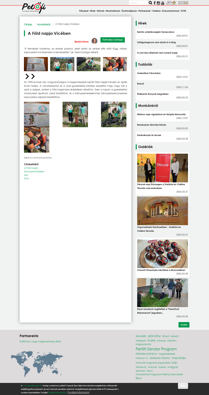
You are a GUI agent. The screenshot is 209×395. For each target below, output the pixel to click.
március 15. (142, 357)
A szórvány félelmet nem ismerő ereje (157, 52)
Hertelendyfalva (146, 353)
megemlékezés (166, 353)
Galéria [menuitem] (156, 10)
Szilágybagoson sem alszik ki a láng (156, 42)
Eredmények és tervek (149, 135)
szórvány (154, 336)
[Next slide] (33, 76)
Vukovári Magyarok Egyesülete (153, 362)
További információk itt (57, 392)
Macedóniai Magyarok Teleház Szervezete (159, 374)
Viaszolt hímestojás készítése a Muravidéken (161, 270)
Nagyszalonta (143, 344)
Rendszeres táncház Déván (151, 124)
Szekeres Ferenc (160, 357)
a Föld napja (31, 167)
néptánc (172, 340)
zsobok (162, 367)
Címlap (28, 24)
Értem (183, 385)
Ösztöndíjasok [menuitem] (129, 10)
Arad (165, 336)
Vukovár (152, 367)
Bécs (139, 378)
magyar (172, 367)
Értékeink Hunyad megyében (153, 94)
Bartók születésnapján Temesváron (155, 32)
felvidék (141, 336)
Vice (26, 178)
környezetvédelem (34, 171)
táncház (140, 370)
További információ (78, 392)
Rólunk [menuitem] (100, 10)
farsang (161, 340)
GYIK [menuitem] (183, 10)
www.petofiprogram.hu (32, 385)
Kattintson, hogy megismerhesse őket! (40, 341)
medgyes (141, 340)
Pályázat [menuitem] (83, 10)
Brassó (140, 83)
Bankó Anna (82, 41)
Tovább (184, 325)
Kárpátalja (179, 357)
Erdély (152, 340)
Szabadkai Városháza (149, 73)
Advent (174, 336)
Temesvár (141, 367)
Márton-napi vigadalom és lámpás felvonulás (161, 114)
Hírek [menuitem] (93, 10)
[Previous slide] (27, 76)
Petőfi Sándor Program (156, 348)
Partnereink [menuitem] (144, 10)
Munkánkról (43, 24)
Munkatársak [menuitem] (113, 10)
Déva (149, 370)
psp (26, 174)
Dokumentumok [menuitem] (170, 10)
